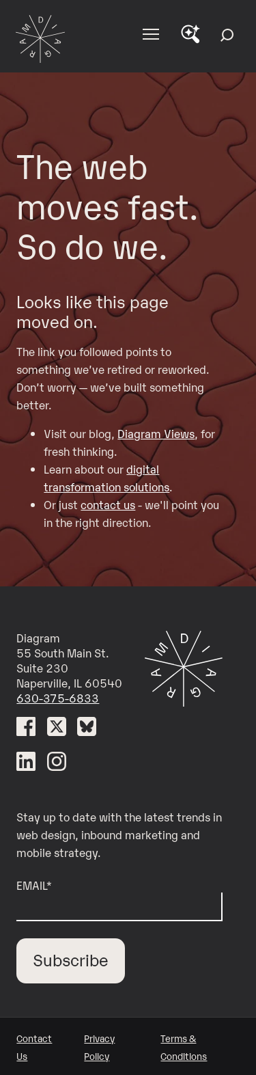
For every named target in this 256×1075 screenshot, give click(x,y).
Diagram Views (156, 433)
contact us (108, 504)
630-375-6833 (57, 697)
